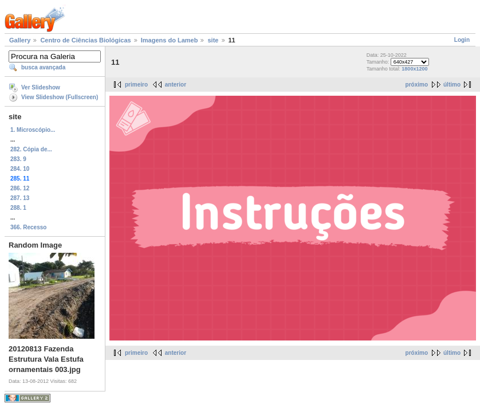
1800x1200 (414, 69)
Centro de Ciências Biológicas (85, 40)
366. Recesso (28, 227)
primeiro (136, 84)
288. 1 (18, 208)
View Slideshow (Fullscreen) (59, 97)
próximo (417, 84)
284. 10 (19, 169)
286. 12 (19, 188)
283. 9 (18, 159)
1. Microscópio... (32, 130)
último (452, 84)
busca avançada (43, 67)
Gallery (19, 40)
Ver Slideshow (40, 87)
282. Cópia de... (31, 149)
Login (462, 40)
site (212, 40)
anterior (175, 84)
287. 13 (19, 198)
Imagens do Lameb (169, 40)
